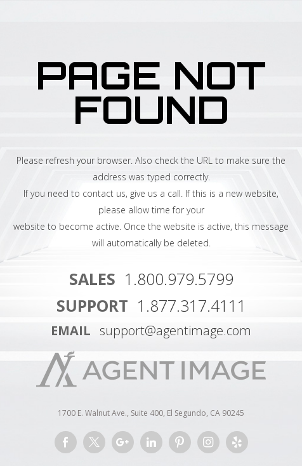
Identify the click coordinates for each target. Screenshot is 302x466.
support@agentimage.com (175, 330)
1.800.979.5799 (178, 279)
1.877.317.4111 (191, 305)
